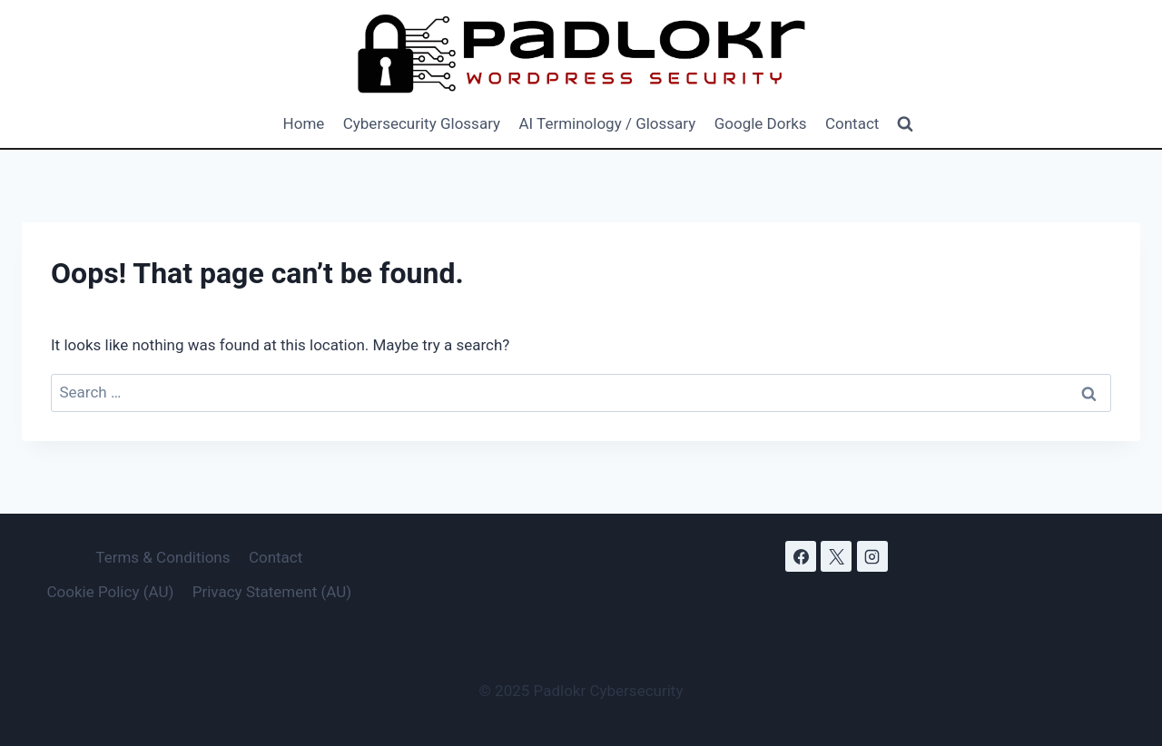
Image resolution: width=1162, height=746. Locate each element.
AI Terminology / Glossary (606, 123)
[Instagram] (872, 556)
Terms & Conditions (162, 557)
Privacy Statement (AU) (271, 592)
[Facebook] (800, 556)
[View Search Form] (905, 124)
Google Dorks (760, 123)
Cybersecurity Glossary (421, 123)
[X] (836, 556)
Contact (852, 123)
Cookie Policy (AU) (109, 592)
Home (304, 123)
